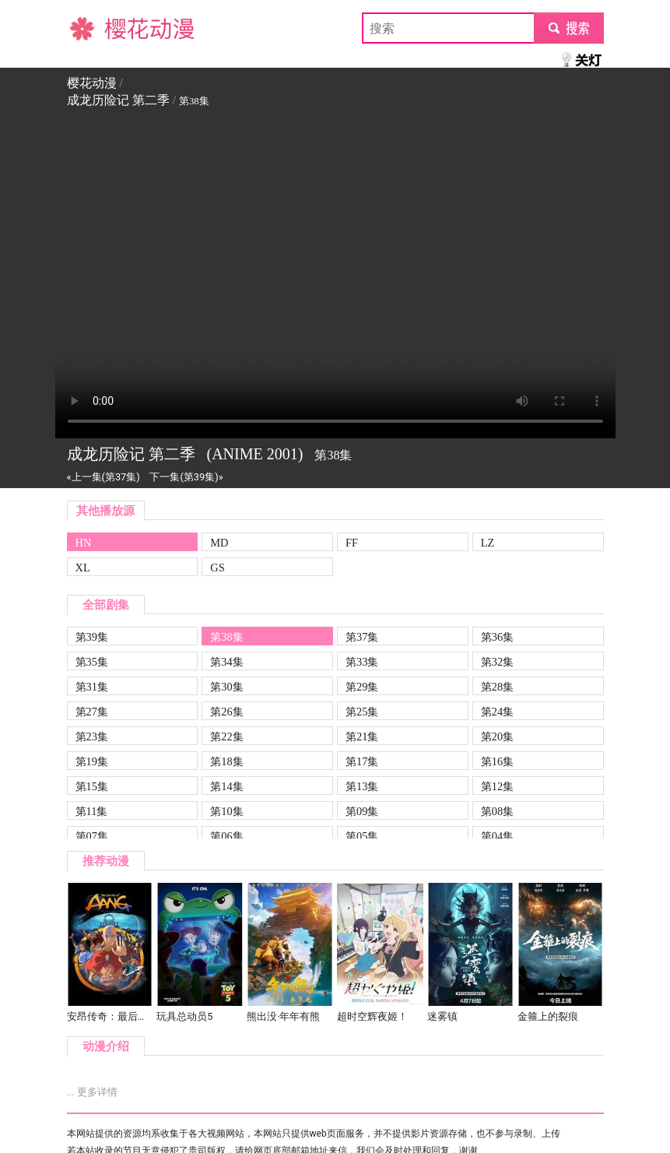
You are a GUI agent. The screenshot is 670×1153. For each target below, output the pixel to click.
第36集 (497, 637)
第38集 (226, 637)
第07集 (91, 836)
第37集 (362, 637)
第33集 (362, 662)
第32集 (497, 662)
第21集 (362, 736)
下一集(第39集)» (186, 477)
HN (83, 542)
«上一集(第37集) (103, 477)
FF (352, 542)
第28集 (497, 686)
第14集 (226, 786)
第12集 (497, 786)
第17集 (362, 761)
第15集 (91, 786)
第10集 (226, 811)
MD (219, 542)
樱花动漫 (92, 27)
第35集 (91, 662)
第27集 (91, 711)
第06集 (226, 836)
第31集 (91, 686)
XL (82, 567)
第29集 (362, 686)
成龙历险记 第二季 (118, 100)
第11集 (91, 811)
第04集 (497, 836)
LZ (488, 542)
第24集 (497, 711)
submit (568, 27)
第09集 (362, 811)
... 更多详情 (92, 1092)
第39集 (91, 637)
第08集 (497, 811)
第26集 (226, 711)
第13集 (362, 786)
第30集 (226, 686)
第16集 (497, 761)
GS (217, 567)
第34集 (226, 662)
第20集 (497, 736)
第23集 (91, 736)
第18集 (226, 761)
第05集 (362, 836)
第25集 (362, 711)
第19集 (91, 761)
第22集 (226, 736)
